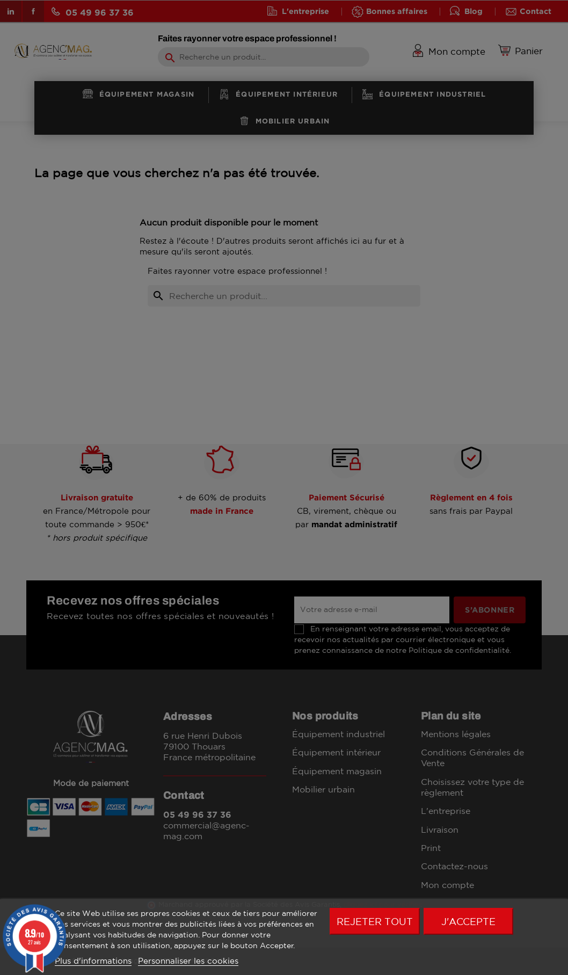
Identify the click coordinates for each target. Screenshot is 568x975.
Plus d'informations (93, 960)
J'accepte (468, 921)
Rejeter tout (375, 921)
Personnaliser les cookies (188, 960)
